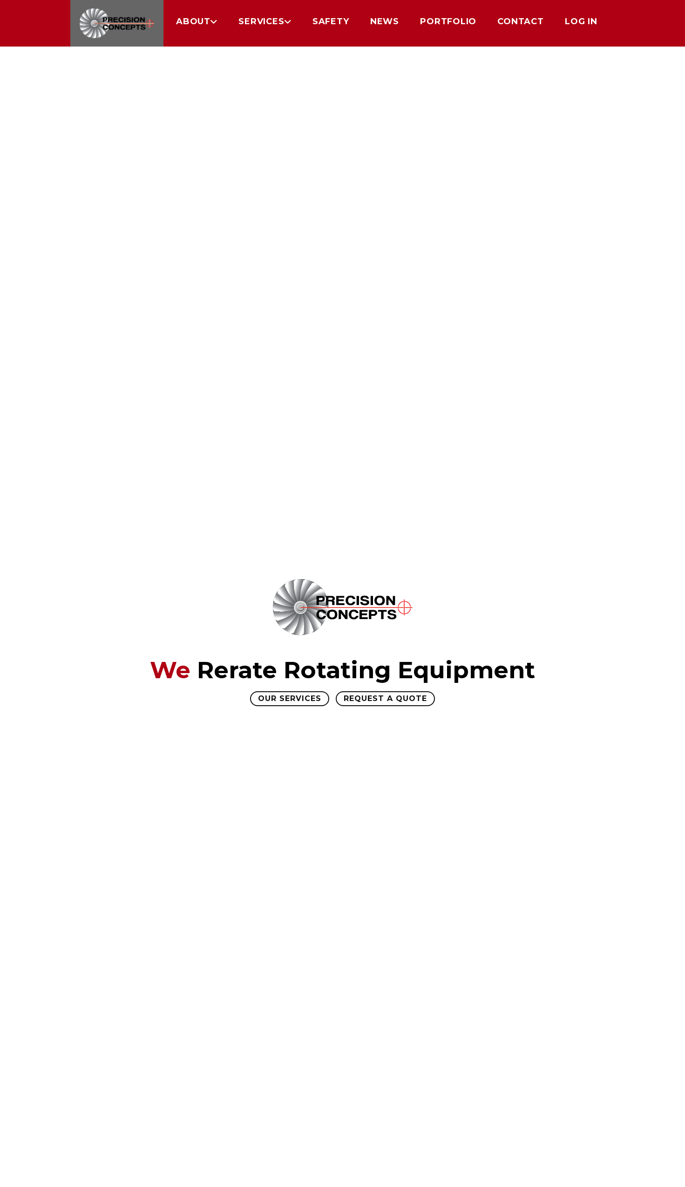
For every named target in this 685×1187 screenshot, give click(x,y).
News (384, 21)
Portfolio (448, 21)
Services (261, 21)
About (193, 21)
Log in (581, 21)
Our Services (289, 698)
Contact (520, 21)
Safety (330, 21)
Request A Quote (385, 698)
